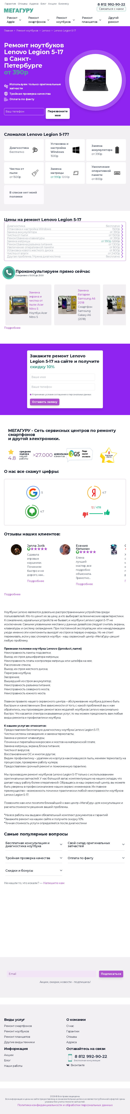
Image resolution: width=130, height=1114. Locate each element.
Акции (52, 3)
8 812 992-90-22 (111, 4)
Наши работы (13, 1065)
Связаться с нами (111, 8)
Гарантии (72, 1031)
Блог (43, 3)
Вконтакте (75, 1065)
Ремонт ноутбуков (16, 1031)
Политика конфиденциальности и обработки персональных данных (65, 1105)
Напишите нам (53, 883)
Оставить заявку (44, 402)
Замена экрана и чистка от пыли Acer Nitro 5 (36, 300)
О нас (70, 1026)
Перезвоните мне (58, 113)
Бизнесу (63, 3)
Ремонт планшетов (17, 1036)
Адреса (33, 3)
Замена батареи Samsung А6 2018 (86, 296)
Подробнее (12, 327)
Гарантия (10, 3)
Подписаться (111, 973)
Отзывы (22, 3)
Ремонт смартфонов (18, 1026)
